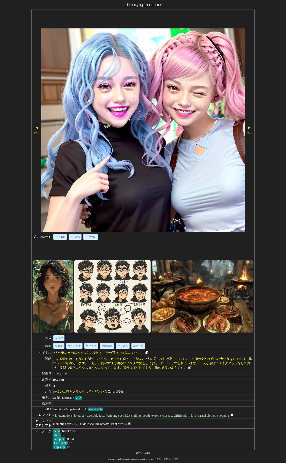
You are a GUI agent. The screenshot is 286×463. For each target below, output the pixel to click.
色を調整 (123, 345)
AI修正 (59, 345)
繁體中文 (167, 459)
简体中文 (158, 459)
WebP (91, 237)
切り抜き (91, 345)
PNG (60, 237)
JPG (75, 237)
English (111, 459)
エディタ (138, 345)
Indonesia (150, 459)
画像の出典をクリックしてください (78, 391)
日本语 (175, 459)
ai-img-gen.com (143, 5)
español (118, 459)
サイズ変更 (74, 345)
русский (141, 459)
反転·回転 (107, 345)
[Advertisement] (131, 19)
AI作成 (59, 338)
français (134, 459)
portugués (125, 459)
